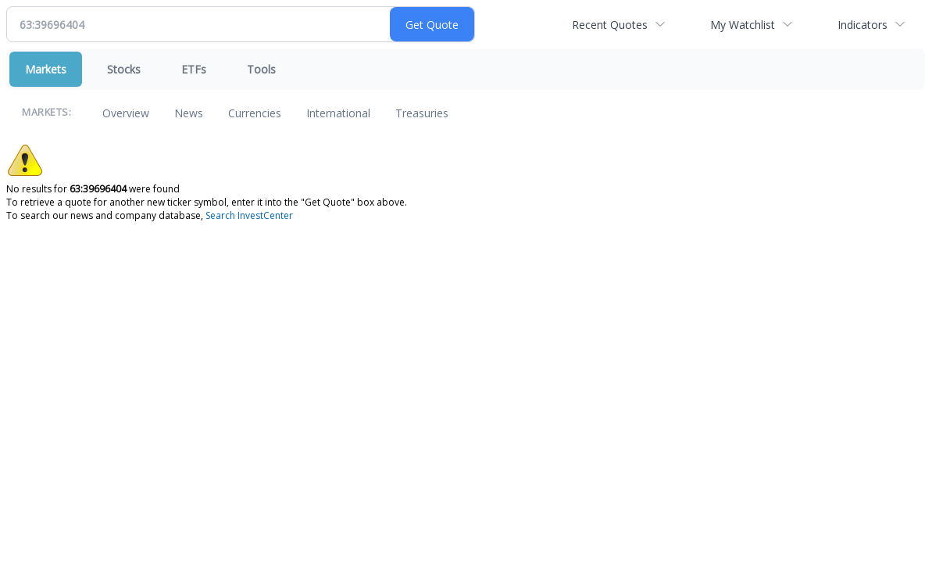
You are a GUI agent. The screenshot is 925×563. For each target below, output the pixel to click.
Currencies (254, 113)
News (188, 113)
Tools (261, 69)
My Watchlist (742, 24)
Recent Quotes (610, 24)
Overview (125, 113)
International (338, 113)
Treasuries (421, 113)
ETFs (193, 69)
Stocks (124, 69)
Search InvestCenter (249, 215)
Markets (45, 69)
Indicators (863, 24)
